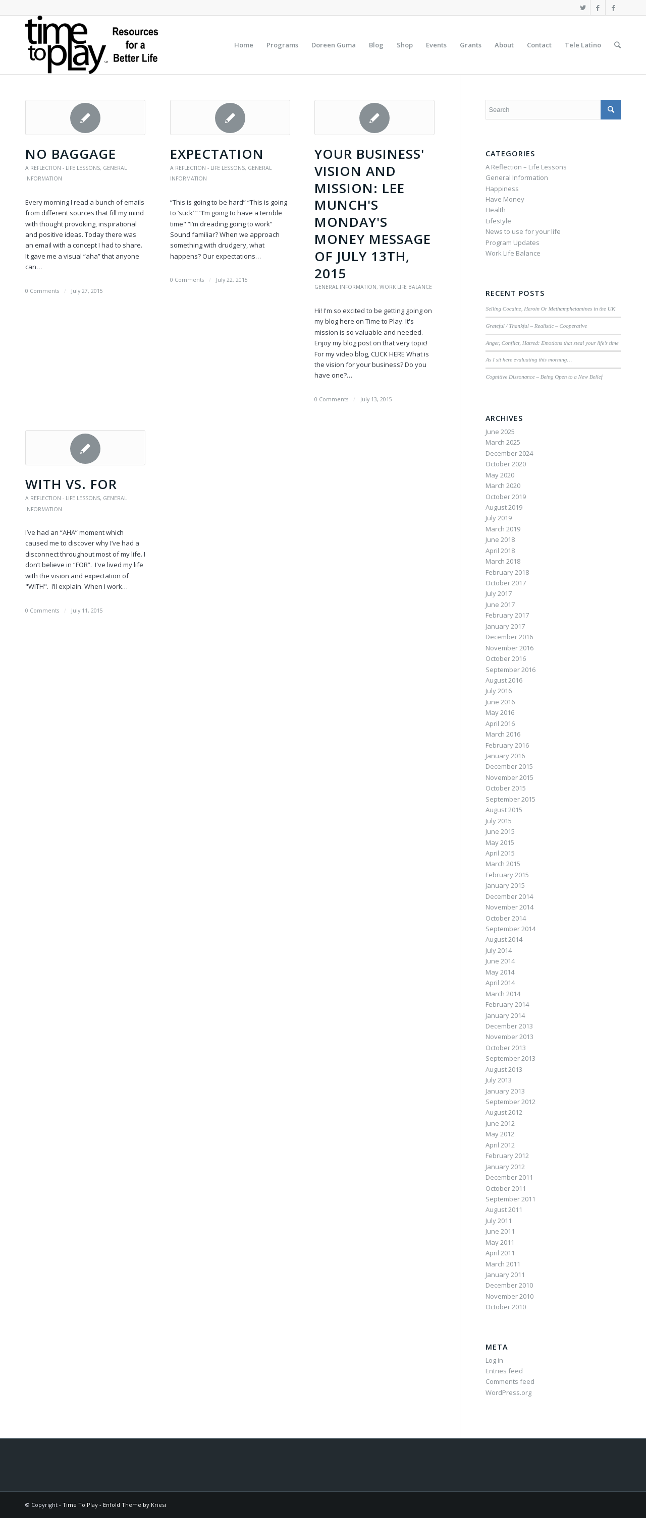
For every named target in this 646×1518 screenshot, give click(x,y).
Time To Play (80, 1504)
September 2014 (510, 928)
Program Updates (513, 242)
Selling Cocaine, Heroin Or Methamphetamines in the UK (550, 309)
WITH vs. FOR (71, 484)
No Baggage (70, 154)
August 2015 (504, 809)
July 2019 (499, 517)
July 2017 (499, 593)
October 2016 (506, 658)
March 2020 (503, 485)
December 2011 (509, 1177)
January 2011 (505, 1274)
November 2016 (509, 647)
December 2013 (509, 1025)
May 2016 (500, 712)
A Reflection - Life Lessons (62, 167)
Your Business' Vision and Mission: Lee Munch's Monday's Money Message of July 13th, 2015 (372, 213)
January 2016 (505, 755)
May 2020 (500, 474)
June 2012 (500, 1123)
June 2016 (500, 701)
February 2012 (507, 1155)
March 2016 (503, 734)
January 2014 (505, 1015)
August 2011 (504, 1209)
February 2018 (507, 572)
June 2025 (500, 431)
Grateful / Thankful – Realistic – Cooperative (536, 326)
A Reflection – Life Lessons (526, 166)
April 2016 (500, 723)
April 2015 (500, 853)
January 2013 (505, 1091)
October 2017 (506, 582)
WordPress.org (508, 1392)
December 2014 (509, 896)
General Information (345, 286)
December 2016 (509, 636)
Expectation (217, 154)
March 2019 (503, 528)
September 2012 (510, 1101)
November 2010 (509, 1296)
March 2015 (503, 863)
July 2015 (499, 820)
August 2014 (504, 939)
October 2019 (506, 496)
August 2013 (504, 1069)
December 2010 (509, 1285)
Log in (494, 1360)
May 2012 (500, 1133)
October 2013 (506, 1047)
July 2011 (499, 1220)
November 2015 (509, 777)
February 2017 (507, 615)
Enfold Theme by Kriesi (134, 1504)
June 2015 (500, 831)
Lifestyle (498, 220)
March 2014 (503, 993)
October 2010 (506, 1306)
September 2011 (510, 1198)
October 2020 (506, 463)
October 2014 (506, 918)
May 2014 (500, 972)
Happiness (502, 188)
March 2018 (503, 561)
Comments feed (510, 1381)
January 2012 (505, 1166)
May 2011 (500, 1242)
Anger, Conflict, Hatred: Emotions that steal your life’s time (552, 343)
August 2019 (504, 507)
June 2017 (500, 604)
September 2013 (510, 1058)
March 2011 (503, 1263)
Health (496, 209)
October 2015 (506, 788)
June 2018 (500, 539)
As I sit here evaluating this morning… (529, 359)
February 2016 (507, 745)
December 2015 (509, 766)
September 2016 (510, 669)
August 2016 (504, 680)
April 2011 (500, 1252)
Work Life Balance (406, 286)
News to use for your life (523, 231)
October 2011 (506, 1188)
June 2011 (500, 1231)
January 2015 (505, 885)
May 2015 (500, 842)
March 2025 (503, 442)
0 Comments (42, 290)
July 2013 (499, 1079)
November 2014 (509, 907)
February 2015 (507, 874)
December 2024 (509, 453)
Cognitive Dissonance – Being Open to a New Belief (544, 377)
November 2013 (509, 1036)
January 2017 (505, 626)
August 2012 (504, 1112)
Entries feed (504, 1370)
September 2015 (510, 799)
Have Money (505, 199)
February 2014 (507, 1004)
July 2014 (499, 950)
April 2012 (500, 1144)
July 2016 (499, 690)
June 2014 (500, 960)
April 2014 (500, 982)
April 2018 (500, 550)
